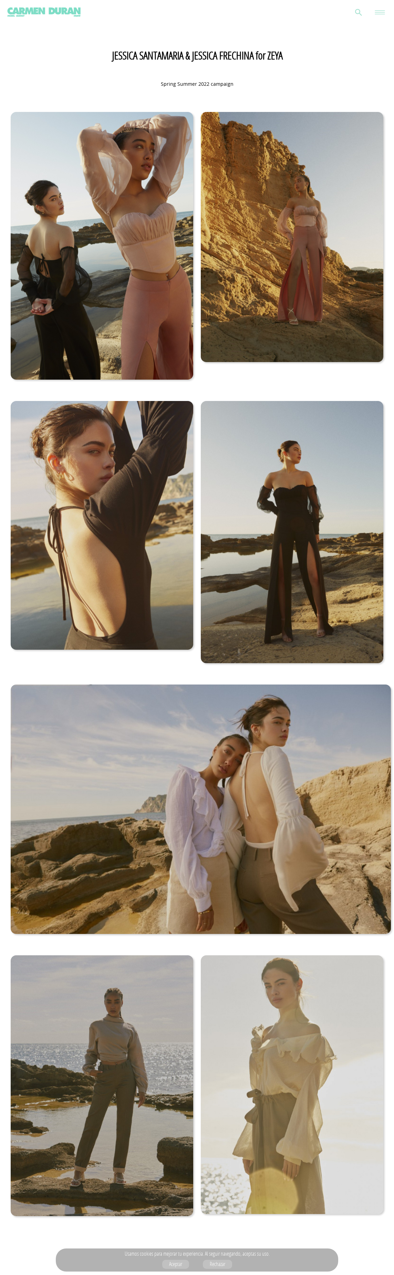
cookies (146, 1253)
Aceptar (175, 1264)
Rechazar (217, 1264)
